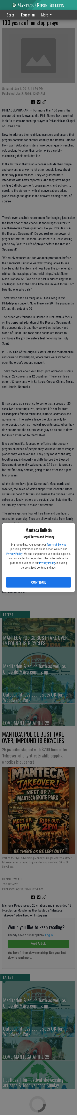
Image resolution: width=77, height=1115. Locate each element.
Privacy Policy (14, 553)
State (11, 14)
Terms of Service (56, 544)
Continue (38, 582)
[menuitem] (47, 15)
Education (28, 14)
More (47, 14)
